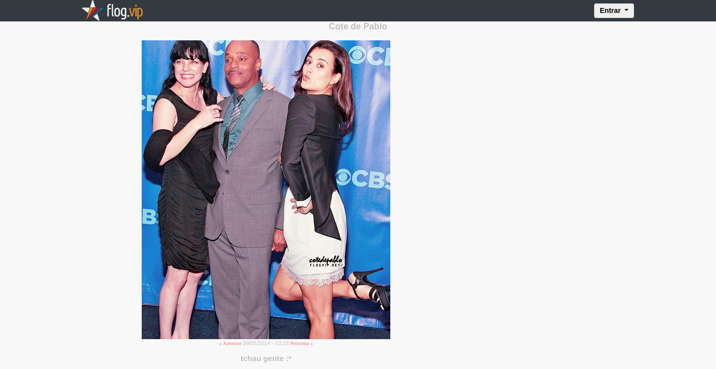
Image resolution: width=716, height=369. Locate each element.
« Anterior (230, 343)
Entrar (611, 10)
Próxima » (301, 343)
